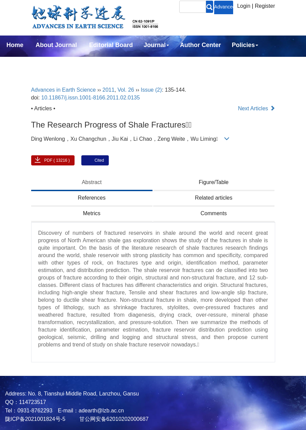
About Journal (56, 45)
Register (265, 6)
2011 (108, 90)
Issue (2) (151, 90)
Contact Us (72, 63)
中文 (106, 63)
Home (14, 45)
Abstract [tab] (92, 182)
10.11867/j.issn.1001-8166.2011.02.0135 (90, 97)
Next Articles (256, 108)
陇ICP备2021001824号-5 (35, 419)
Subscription (25, 63)
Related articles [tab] (213, 198)
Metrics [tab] (92, 213)
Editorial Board (111, 45)
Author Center (200, 45)
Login (243, 6)
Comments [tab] (214, 213)
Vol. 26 (126, 90)
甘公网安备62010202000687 (113, 419)
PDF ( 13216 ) (57, 160)
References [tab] (92, 198)
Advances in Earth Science (63, 90)
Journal (156, 45)
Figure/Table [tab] (213, 182)
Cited (99, 160)
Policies (245, 45)
